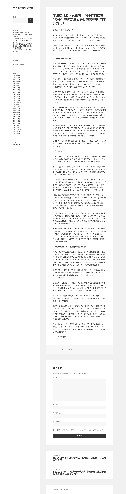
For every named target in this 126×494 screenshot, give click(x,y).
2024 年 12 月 (17, 102)
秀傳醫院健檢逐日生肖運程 (21, 32)
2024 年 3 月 (16, 120)
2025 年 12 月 (17, 83)
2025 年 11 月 (17, 85)
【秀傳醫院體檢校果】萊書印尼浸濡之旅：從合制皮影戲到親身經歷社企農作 (23, 40)
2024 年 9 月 (16, 108)
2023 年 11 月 (17, 128)
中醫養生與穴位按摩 (23, 7)
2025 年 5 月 (16, 95)
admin (70, 349)
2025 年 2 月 (16, 99)
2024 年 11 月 (17, 104)
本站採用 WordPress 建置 (60, 490)
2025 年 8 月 (16, 89)
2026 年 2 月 (16, 79)
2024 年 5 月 (16, 116)
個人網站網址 (57, 421)
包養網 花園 (95, 172)
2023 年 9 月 (16, 132)
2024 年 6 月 (16, 114)
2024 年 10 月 (17, 106)
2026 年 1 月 (16, 81)
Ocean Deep (17, 144)
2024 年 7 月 (16, 112)
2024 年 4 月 (16, 118)
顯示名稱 (56, 404)
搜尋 (14, 17)
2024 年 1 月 (16, 124)
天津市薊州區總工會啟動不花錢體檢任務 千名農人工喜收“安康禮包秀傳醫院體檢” (23, 46)
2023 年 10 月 (17, 130)
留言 (55, 377)
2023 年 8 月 (16, 133)
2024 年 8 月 (16, 110)
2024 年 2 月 (16, 122)
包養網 (89, 254)
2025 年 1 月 (16, 101)
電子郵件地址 (57, 413)
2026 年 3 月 (16, 77)
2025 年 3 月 (16, 97)
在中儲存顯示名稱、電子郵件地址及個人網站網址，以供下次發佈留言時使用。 (79, 430)
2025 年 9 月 (16, 87)
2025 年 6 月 (16, 93)
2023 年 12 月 (17, 126)
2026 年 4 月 (16, 75)
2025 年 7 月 (16, 91)
